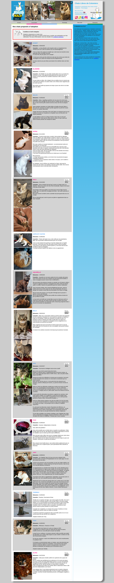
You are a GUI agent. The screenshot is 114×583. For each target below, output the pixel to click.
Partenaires (95, 22)
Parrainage (64, 22)
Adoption (49, 22)
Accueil (19, 22)
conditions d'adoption (58, 37)
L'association (34, 22)
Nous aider (80, 22)
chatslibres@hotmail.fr (81, 14)
